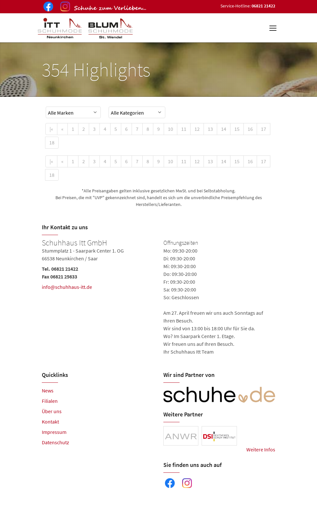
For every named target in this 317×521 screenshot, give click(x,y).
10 (170, 129)
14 (223, 129)
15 (237, 129)
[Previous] (62, 129)
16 (250, 129)
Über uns (52, 411)
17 (263, 129)
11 (183, 129)
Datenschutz (55, 442)
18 (51, 142)
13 (210, 129)
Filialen (50, 401)
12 (197, 129)
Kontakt (50, 421)
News (47, 390)
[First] (51, 129)
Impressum (54, 432)
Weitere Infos (260, 449)
